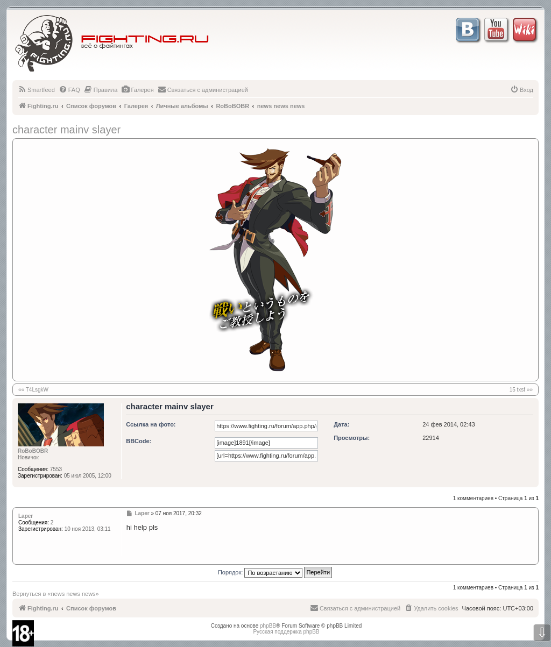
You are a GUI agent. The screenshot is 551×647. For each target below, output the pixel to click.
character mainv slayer (66, 130)
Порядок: (275, 572)
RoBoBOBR (33, 451)
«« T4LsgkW (33, 390)
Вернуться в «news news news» (55, 594)
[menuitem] (36, 89)
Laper (25, 516)
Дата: (341, 424)
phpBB (268, 626)
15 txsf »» (521, 390)
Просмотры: (352, 438)
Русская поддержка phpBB (286, 632)
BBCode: (138, 441)
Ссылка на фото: (150, 424)
